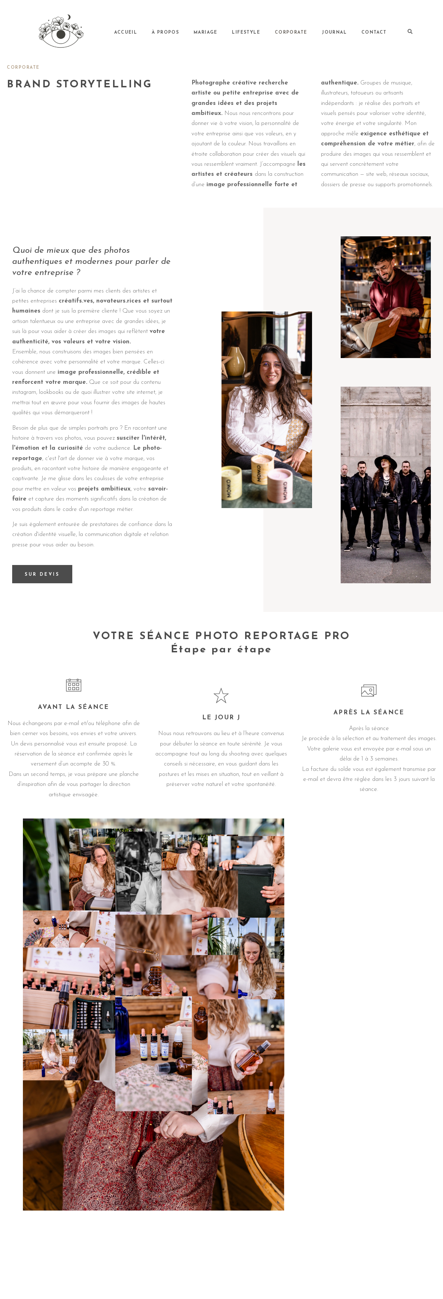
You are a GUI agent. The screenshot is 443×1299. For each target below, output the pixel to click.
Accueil (181, 32)
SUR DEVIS (43, 575)
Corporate (312, 32)
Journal (347, 32)
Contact (378, 32)
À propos (212, 32)
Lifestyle (276, 32)
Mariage (244, 32)
